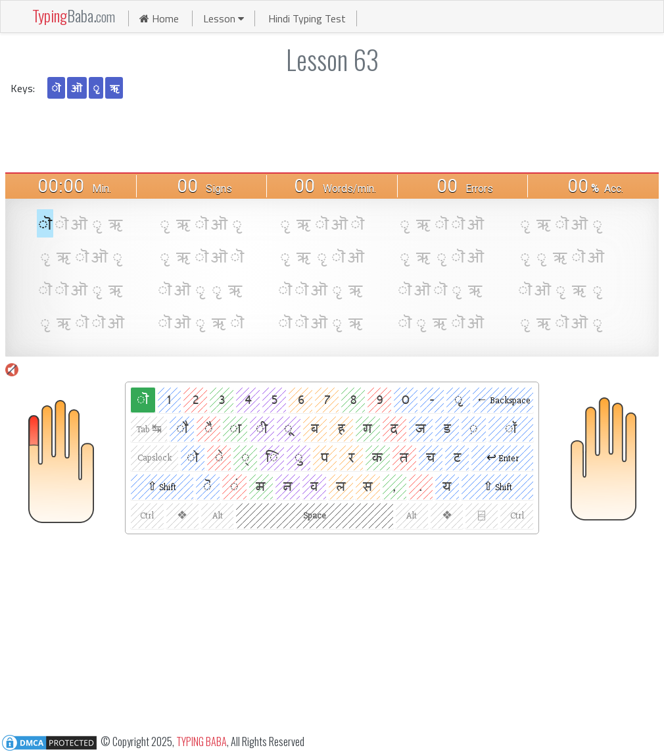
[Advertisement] (332, 135)
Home (159, 18)
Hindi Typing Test (307, 18)
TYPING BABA (201, 741)
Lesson (223, 18)
